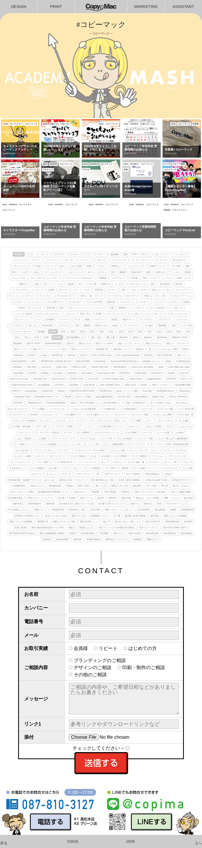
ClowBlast (17, 367)
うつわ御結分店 (108, 408)
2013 (188, 331)
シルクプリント (127, 302)
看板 (125, 254)
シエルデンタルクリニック (106, 432)
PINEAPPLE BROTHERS (81, 391)
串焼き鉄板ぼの (152, 474)
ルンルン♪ (51, 474)
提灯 (62, 307)
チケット (50, 266)
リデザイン (144, 302)
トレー (76, 289)
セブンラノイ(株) (145, 438)
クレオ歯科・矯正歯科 (20, 426)
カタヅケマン (120, 414)
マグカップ (186, 462)
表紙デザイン (128, 319)
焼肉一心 (135, 503)
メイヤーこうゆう (70, 468)
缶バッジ (48, 284)
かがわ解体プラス (72, 414)
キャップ (39, 289)
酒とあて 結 (120, 521)
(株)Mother (161, 337)
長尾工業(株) (21, 527)
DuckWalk (18, 373)
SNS (82, 295)
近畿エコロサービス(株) (64, 521)
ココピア (170, 426)
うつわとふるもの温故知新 (83, 408)
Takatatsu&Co (34, 402)
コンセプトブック (135, 266)
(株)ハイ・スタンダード (177, 343)
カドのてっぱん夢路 (162, 414)
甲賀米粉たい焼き (77, 509)
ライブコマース (130, 325)
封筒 (13, 272)
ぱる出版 (105, 456)
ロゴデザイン (59, 254)
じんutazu (179, 432)
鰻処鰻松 (138, 539)
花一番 (117, 515)
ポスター (75, 254)
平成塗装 (95, 491)
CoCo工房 (46, 367)
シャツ (37, 319)
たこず (64, 444)
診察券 (51, 289)
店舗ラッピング (183, 278)
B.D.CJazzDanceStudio (127, 355)
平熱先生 (125, 491)
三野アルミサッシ (112, 474)
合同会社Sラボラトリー (182, 480)
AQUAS (84, 355)
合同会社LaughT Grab (156, 480)
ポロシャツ (102, 260)
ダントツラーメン (137, 444)
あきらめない (182, 402)
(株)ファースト (21, 349)
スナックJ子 (107, 438)
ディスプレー (45, 295)
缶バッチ (158, 313)
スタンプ (140, 307)
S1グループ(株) (83, 396)
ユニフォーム (21, 260)
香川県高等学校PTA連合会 (22, 533)
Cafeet (168, 361)
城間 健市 (137, 485)
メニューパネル (18, 278)
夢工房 (164, 485)
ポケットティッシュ (78, 307)
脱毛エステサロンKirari (56, 515)
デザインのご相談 (92, 667)
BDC (33, 361)
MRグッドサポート (161, 385)
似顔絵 (71, 284)
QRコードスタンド (152, 278)
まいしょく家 (170, 462)
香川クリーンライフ (148, 527)
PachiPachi (47, 391)
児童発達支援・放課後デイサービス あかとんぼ (31, 480)
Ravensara (184, 391)
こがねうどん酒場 (152, 426)
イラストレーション (21, 266)
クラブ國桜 (135, 420)
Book (38, 266)
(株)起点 (140, 349)
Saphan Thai (158, 396)
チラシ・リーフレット (38, 254)
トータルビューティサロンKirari (89, 450)
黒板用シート (125, 307)
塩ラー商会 (151, 485)
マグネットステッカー (178, 313)
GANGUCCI (157, 373)
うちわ (133, 289)
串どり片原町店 (133, 474)
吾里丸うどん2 (37, 485)
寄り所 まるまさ (181, 485)
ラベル (77, 319)
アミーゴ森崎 (38, 408)
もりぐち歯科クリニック (144, 468)
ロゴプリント (165, 319)
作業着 (187, 272)
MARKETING (146, 6)
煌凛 (159, 503)
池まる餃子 (189, 498)
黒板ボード (24, 284)
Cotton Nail (61, 367)
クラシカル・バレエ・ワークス (70, 420)
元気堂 (168, 474)
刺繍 (87, 319)
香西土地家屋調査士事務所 (52, 533)
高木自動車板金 (87, 533)
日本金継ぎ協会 (15, 498)
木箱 (173, 325)
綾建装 (173, 509)
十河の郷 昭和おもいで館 (101, 480)
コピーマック (24, 432)
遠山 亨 (106, 521)
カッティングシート (141, 260)
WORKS (18, 254)
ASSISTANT (183, 6)
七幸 (97, 474)
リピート (108, 648)
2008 (46, 337)
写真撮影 (41, 331)
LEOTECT (59, 385)
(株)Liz (136, 337)
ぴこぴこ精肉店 (139, 456)
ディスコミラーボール (43, 450)
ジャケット (70, 313)
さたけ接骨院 (83, 432)
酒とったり (135, 521)
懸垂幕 (122, 272)
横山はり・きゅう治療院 (147, 498)
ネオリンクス (55, 456)
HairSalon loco (40, 379)
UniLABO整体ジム (111, 402)
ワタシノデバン (83, 474)
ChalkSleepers (183, 361)
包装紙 (186, 302)
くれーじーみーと (165, 420)
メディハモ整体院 (91, 468)
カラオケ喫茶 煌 (184, 414)
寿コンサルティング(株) (22, 491)
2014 (178, 331)
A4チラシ (146, 254)
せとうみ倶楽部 (124, 438)
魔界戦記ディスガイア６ (117, 539)
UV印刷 (134, 278)
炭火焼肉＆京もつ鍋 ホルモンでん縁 (76, 503)
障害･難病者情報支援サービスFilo (48, 527)
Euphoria (71, 373)
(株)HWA (123, 337)
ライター (112, 289)
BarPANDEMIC (19, 361)
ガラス (121, 284)
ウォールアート (183, 289)
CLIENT (57, 337)
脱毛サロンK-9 (78, 515)
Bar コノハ (183, 355)
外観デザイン (107, 284)
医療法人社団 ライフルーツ (72, 480)
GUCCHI (184, 373)
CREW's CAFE (79, 367)
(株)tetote (17, 343)
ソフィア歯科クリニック (23, 444)
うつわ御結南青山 (128, 408)
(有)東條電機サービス (76, 337)
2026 (63, 331)
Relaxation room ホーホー (47, 396)
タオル (144, 289)
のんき (93, 456)
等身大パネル (101, 325)
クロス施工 (148, 325)
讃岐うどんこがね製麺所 (175, 515)
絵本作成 (51, 307)
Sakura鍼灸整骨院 (104, 396)
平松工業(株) (110, 491)
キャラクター (161, 260)
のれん (36, 272)
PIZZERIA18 (105, 391)
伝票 (123, 289)
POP (134, 254)
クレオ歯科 (183, 420)
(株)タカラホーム (153, 343)
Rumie (68, 396)
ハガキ (176, 272)
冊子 (153, 284)
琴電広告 (99, 289)
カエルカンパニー (51, 414)
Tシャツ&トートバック (139, 313)
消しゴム (33, 325)
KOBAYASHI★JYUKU (22, 385)
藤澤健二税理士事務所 (135, 515)
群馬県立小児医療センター (27, 515)
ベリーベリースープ (86, 462)
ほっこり (105, 462)
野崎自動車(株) (172, 521)
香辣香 (72, 533)
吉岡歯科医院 (19, 485)
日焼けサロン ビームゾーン (40, 498)
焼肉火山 (148, 503)
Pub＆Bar (147, 391)
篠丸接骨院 (160, 509)
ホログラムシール (137, 284)
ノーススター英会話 (76, 456)
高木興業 (104, 533)
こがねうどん (133, 426)
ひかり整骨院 (120, 456)
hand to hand (58, 379)
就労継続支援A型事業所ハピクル (53, 491)
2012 (17, 337)
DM (113, 272)
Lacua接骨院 (43, 385)
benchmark (100, 361)
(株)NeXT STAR (179, 337)
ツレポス (24, 272)
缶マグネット (133, 295)
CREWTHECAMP (100, 367)
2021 (111, 331)
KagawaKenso (154, 379)
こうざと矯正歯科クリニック (108, 426)
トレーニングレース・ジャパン (143, 450)
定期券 (98, 313)
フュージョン (157, 456)
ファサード (101, 266)
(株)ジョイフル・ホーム (129, 343)
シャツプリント (27, 295)
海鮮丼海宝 (18, 503)
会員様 (81, 648)
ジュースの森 (163, 432)
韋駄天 (71, 527)
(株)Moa (148, 337)
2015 (169, 331)
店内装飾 (50, 319)
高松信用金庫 (152, 533)
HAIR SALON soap (18, 379)
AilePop (71, 355)
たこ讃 (95, 444)
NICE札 (179, 284)
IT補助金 (102, 278)
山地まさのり (80, 491)
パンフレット (85, 260)
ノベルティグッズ (74, 272)
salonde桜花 (141, 396)
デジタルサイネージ (66, 295)
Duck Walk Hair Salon (179, 367)
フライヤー (64, 319)
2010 (36, 337)
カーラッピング (35, 302)
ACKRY (32, 355)
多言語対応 (165, 284)
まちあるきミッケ (17, 468)
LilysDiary (74, 385)
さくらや (68, 432)
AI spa (43, 355)
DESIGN (18, 6)
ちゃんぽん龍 (22, 450)
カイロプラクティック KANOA (23, 414)
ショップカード (180, 254)
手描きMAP (136, 272)
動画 (89, 266)
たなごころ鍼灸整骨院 (113, 444)
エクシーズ (147, 408)
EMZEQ (45, 373)
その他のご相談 (90, 674)
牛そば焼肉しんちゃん (18, 509)
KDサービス (187, 379)
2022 (101, 331)
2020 (120, 331)
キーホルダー (75, 302)
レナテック (65, 474)
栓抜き (115, 325)
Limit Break (89, 385)
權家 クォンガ (171, 498)
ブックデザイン (147, 319)
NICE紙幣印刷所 (183, 385)
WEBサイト (117, 266)
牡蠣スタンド (40, 509)
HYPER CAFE (76, 379)
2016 (159, 331)
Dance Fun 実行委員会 (143, 367)
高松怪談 (47, 539)
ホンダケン (154, 462)
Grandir (171, 373)
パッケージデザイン (21, 289)
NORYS (16, 391)
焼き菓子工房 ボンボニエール (112, 503)
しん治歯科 (41, 438)
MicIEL (144, 385)
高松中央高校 (134, 533)
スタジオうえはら (87, 438)
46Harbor (18, 355)
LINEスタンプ (162, 272)
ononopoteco (30, 391)
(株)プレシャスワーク (81, 349)
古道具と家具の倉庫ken (129, 480)
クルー (149, 420)
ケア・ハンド (83, 426)
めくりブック (161, 254)
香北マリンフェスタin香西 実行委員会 (117, 527)
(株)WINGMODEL (53, 343)
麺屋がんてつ (153, 539)
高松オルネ (118, 533)
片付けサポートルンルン (177, 503)
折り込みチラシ (180, 260)
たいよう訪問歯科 (48, 444)
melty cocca (130, 385)
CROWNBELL (120, 367)
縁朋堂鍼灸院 (187, 509)
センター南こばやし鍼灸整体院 (172, 438)
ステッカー (69, 260)
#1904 (185, 349)
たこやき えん (79, 444)
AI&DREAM (57, 355)
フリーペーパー (119, 260)
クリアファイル (70, 278)
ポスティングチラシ (97, 272)
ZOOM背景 (47, 325)
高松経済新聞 (62, 539)
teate (72, 402)
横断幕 (87, 325)
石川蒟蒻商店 (144, 509)
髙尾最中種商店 (93, 539)
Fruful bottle (140, 373)
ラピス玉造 (187, 468)
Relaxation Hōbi (22, 396)
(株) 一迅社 (96, 337)
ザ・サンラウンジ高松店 (47, 432)
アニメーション (22, 319)
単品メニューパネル (161, 289)
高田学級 (77, 539)
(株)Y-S (70, 343)
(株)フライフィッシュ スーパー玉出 (50, 349)
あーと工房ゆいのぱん (160, 402)
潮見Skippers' (34, 503)
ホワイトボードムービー (48, 313)
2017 (149, 331)
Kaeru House (135, 379)
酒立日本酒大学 (153, 521)
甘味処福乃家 (57, 509)
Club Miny (32, 367)
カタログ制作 (76, 266)
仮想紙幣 (114, 254)
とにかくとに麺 (116, 450)
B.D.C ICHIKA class (102, 355)
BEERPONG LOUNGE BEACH (56, 361)
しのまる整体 (130, 432)
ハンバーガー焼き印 (22, 313)
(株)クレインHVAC (104, 343)
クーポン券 (91, 284)
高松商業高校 (169, 533)
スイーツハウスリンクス (63, 438)
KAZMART (171, 379)
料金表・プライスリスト (30, 307)
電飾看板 (162, 325)
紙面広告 (111, 302)
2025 (72, 331)
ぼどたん (118, 462)
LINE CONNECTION (109, 385)
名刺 (37, 284)
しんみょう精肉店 (23, 438)
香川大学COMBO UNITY (175, 527)
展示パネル (85, 313)
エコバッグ (181, 319)
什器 (77, 325)
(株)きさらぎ (85, 343)
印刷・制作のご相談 (144, 667)
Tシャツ (36, 260)
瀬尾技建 (50, 503)
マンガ (168, 278)
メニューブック (52, 260)
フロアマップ (100, 319)
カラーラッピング (115, 313)
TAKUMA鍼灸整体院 (55, 402)
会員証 (114, 319)
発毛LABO (95, 509)
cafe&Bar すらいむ (151, 361)
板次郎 (101, 498)
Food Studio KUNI (106, 373)
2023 (92, 331)
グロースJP (41, 426)
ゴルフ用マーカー (55, 302)
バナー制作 (175, 266)
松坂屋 (72, 498)
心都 (172, 491)
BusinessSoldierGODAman (123, 361)
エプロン (174, 302)
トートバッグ (98, 307)
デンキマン (64, 450)
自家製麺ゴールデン (99, 515)
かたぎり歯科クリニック (97, 414)
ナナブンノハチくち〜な (174, 450)
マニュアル (160, 302)
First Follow (86, 373)
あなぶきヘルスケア (17, 408)
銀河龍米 (188, 521)
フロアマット (64, 325)
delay (161, 367)
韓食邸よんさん (86, 527)
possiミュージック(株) (127, 391)
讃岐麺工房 (42, 521)
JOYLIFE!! (93, 379)
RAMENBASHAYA (165, 391)
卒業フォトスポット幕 (154, 295)
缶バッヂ (63, 289)
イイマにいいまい (57, 408)
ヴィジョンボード (52, 272)
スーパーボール (114, 295)
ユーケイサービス (168, 468)
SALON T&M (124, 396)
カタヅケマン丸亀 (139, 414)
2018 (140, 331)
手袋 (112, 307)
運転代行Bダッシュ (89, 521)
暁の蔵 (61, 498)
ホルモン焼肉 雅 (135, 462)
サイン (12, 295)
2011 (26, 337)
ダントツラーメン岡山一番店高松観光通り (170, 444)
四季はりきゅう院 (119, 485)
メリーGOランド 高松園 (116, 468)
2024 (82, 331)
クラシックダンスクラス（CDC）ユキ (107, 420)
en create (58, 373)
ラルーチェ (36, 474)
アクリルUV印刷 (94, 302)
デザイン (101, 254)
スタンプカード (37, 278)
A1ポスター (87, 278)
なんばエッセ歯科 (22, 456)
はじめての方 (142, 648)
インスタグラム (16, 325)
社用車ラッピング (157, 266)
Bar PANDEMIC (165, 355)
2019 (130, 331)
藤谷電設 (155, 515)
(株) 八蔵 (110, 337)
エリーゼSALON (186, 408)
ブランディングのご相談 (99, 660)
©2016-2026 (101, 841)
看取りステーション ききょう (119, 509)
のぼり (62, 266)
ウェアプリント (118, 278)
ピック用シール (176, 307)
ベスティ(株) (42, 462)
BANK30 (148, 355)
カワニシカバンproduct (24, 420)
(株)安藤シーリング (122, 349)
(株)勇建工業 (102, 349)
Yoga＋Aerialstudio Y (135, 402)
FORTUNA (124, 373)
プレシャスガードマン (20, 462)
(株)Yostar (127, 498)
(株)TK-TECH (33, 343)
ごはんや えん (185, 426)
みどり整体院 (37, 468)
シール (60, 284)
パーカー (54, 278)
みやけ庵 (52, 468)
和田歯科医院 (55, 485)
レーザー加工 (186, 325)
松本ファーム (86, 498)
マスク (87, 289)
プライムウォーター (178, 456)
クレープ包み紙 (156, 307)
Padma (61, 391)
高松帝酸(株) (186, 533)
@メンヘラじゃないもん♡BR (163, 349)
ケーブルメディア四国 (62, 426)
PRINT (56, 6)
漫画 (148, 272)
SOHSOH (18, 402)
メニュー (88, 254)
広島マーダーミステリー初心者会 (150, 491)
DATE (53, 331)
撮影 (188, 266)
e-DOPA (32, 373)
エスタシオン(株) (165, 408)
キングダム (45, 420)
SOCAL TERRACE (178, 396)
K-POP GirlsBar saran (114, 379)
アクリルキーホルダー (21, 331)
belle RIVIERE (83, 361)
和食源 (70, 485)
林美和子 (113, 498)
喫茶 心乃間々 (84, 485)
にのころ (40, 456)
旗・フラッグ (96, 295)
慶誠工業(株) (185, 491)
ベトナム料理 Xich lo (62, 462)
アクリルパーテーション (181, 295)
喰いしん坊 (101, 485)
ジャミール (147, 432)
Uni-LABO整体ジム (89, 402)
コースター (18, 302)
